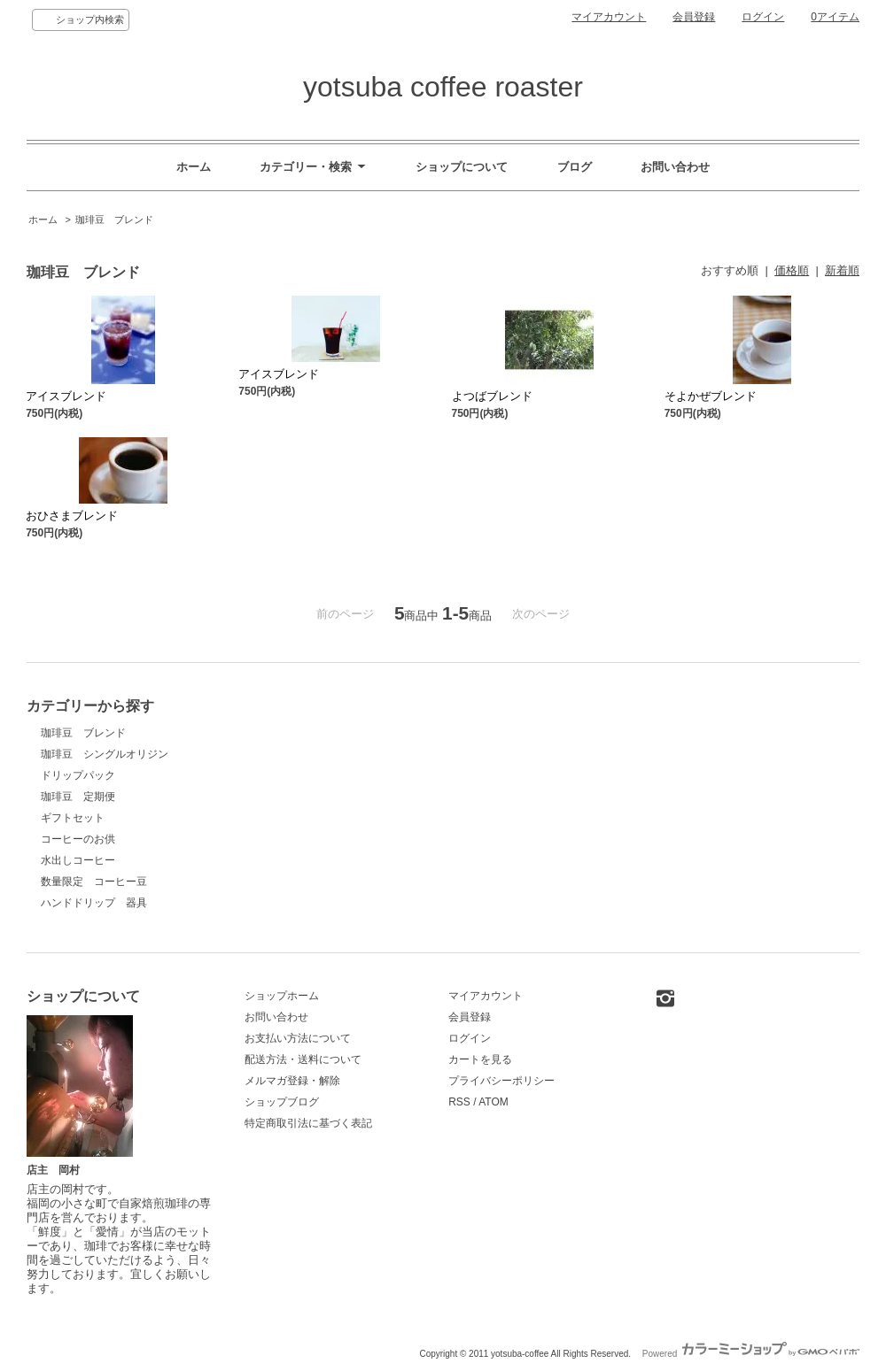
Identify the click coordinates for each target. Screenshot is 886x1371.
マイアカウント (608, 17)
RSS (459, 1102)
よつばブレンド (492, 396)
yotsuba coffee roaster (443, 87)
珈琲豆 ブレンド (114, 219)
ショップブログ (282, 1102)
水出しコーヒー (78, 860)
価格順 (791, 270)
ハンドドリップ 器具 (94, 903)
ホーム (193, 166)
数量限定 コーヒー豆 (94, 881)
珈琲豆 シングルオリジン (104, 754)
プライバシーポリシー (501, 1080)
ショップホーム (282, 996)
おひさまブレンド (187, 515)
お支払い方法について (298, 1038)
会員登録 (693, 17)
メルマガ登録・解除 (292, 1080)
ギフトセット (73, 818)
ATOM (493, 1102)
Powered (750, 1354)
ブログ (574, 166)
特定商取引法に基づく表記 (308, 1123)
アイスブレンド (66, 396)
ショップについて (462, 166)
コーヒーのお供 (78, 839)
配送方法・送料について (303, 1059)
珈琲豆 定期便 (78, 796)
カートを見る (480, 1059)
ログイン (763, 17)
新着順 (842, 270)
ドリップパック (78, 775)
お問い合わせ (675, 166)
